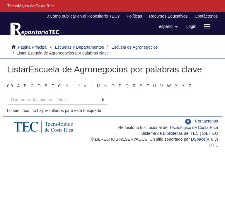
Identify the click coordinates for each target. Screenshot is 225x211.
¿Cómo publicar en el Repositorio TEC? (83, 16)
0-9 (10, 86)
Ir (103, 99)
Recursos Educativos (168, 16)
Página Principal (32, 47)
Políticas (134, 16)
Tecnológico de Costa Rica (193, 127)
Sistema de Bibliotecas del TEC (170, 133)
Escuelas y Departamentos (79, 47)
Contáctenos (206, 16)
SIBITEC (210, 133)
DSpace (198, 139)
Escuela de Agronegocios (134, 47)
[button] (168, 26)
